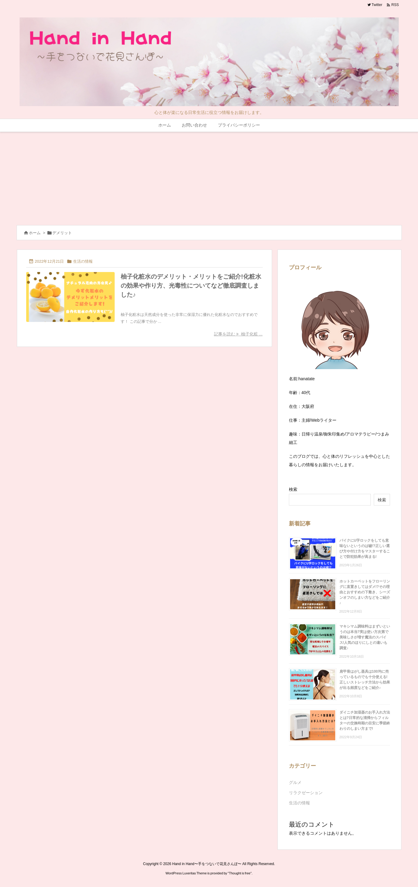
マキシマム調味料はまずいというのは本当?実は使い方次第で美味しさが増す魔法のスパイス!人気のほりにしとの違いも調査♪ (364, 637)
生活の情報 (83, 261)
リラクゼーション (306, 792)
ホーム (35, 233)
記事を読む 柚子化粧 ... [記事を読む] (238, 334)
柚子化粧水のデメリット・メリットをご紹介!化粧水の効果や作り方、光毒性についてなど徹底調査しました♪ (191, 285)
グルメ (295, 782)
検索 (293, 489)
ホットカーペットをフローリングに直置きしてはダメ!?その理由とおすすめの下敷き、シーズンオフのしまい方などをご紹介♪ (364, 592)
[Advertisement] (209, 177)
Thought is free (239, 873)
